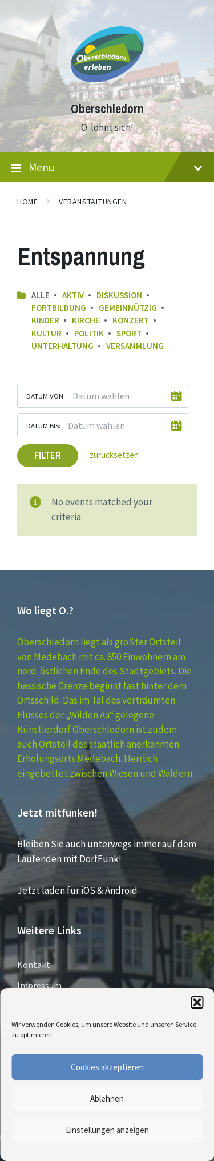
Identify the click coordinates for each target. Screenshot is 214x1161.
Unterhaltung (62, 345)
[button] (197, 1002)
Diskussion (119, 295)
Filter (47, 455)
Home (27, 201)
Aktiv (73, 295)
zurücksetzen (114, 454)
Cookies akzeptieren (107, 1067)
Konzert (130, 320)
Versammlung (135, 345)
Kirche (86, 320)
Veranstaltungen (93, 201)
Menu (107, 167)
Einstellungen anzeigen (107, 1129)
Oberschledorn (107, 109)
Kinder (45, 320)
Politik (89, 333)
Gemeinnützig (128, 307)
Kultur (46, 333)
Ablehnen (107, 1098)
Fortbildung (58, 307)
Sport (129, 333)
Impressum (39, 985)
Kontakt (33, 964)
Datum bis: (43, 425)
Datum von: (45, 395)
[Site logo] (107, 88)
